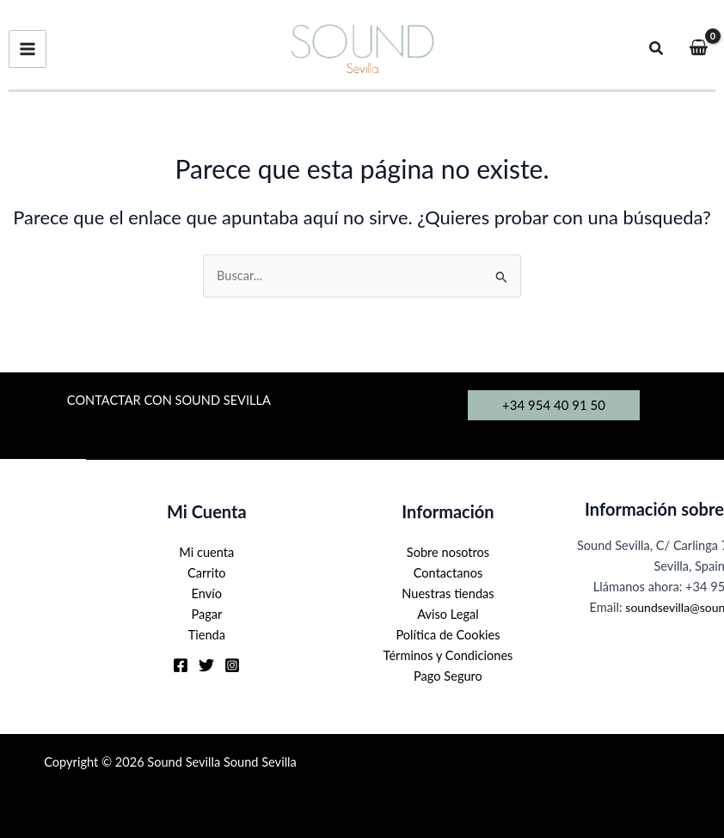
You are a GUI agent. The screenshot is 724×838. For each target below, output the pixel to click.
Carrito (206, 573)
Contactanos (448, 573)
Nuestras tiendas (448, 593)
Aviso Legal (448, 614)
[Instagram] (232, 665)
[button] (657, 48)
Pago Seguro (448, 676)
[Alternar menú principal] (27, 49)
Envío (207, 593)
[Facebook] (180, 665)
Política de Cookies (448, 634)
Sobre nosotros (448, 552)
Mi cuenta (206, 552)
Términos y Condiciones (448, 655)
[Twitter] (206, 665)
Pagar (206, 614)
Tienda (206, 634)
